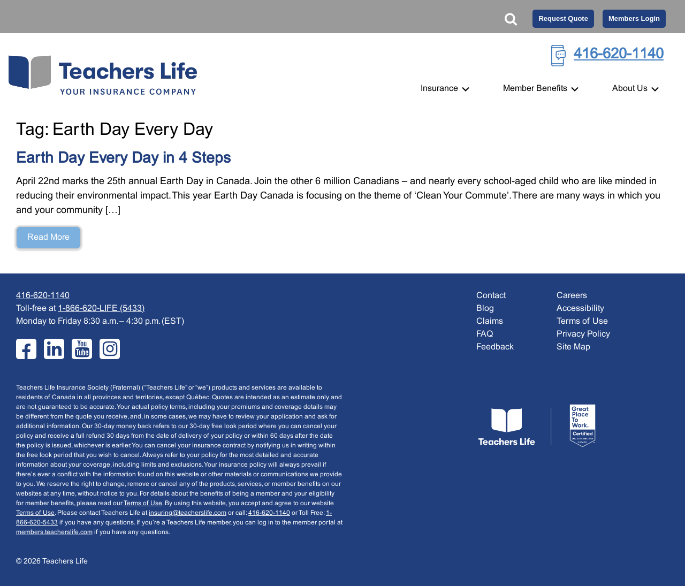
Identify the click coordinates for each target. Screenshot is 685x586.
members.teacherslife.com (54, 532)
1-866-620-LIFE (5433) (101, 309)
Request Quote (563, 18)
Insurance (446, 89)
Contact (491, 296)
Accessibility (580, 309)
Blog (485, 309)
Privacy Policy (583, 334)
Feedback (495, 347)
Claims (489, 321)
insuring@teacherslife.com (187, 513)
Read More (48, 237)
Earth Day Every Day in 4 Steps (123, 159)
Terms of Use (143, 503)
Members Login (634, 18)
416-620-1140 (619, 55)
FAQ (484, 334)
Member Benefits (541, 89)
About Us (636, 89)
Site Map (573, 347)
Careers (572, 296)
